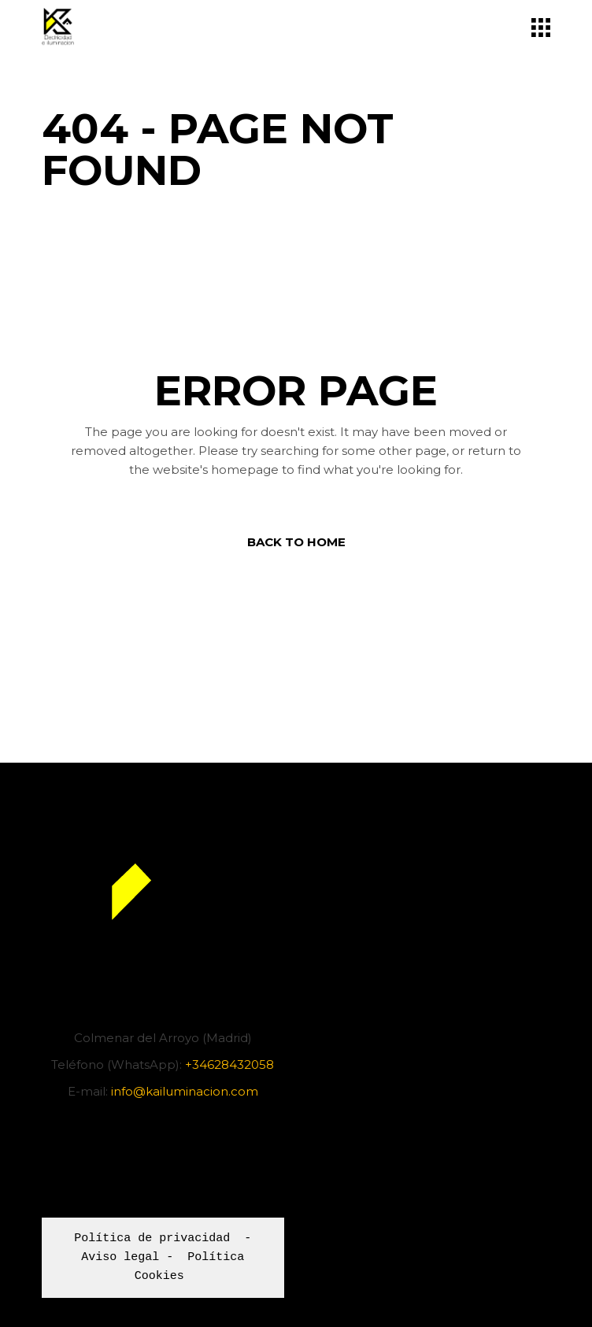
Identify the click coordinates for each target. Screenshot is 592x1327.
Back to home (296, 541)
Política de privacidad (152, 1239)
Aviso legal (120, 1258)
